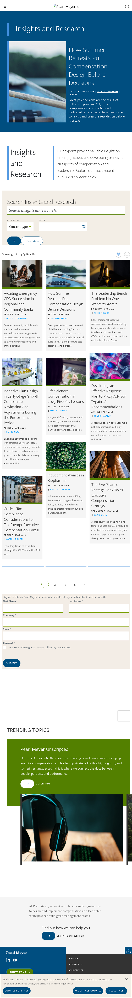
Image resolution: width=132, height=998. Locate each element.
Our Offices (76, 970)
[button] (127, 6)
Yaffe (10, 539)
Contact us (75, 964)
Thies (97, 312)
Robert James (102, 415)
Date (42, 220)
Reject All (116, 990)
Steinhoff (21, 318)
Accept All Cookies (88, 990)
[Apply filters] (14, 241)
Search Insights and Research (41, 201)
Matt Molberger (60, 489)
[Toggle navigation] (5, 7)
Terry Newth (14, 431)
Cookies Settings (17, 990)
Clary (105, 312)
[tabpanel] (71, 805)
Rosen (19, 539)
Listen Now (43, 783)
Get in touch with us (70, 935)
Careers (73, 958)
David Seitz (101, 514)
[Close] (126, 979)
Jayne (10, 318)
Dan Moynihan (107, 91)
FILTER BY (13, 220)
